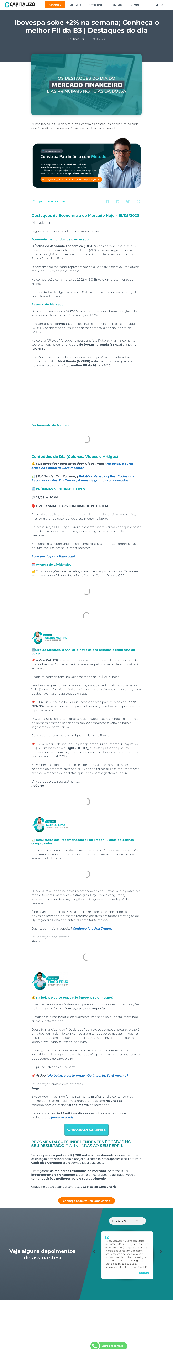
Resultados (116, 5)
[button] (107, 201)
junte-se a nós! (62, 1117)
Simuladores (95, 5)
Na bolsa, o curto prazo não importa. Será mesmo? (88, 1075)
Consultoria (55, 5)
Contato (135, 5)
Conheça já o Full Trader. (92, 928)
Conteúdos (75, 5)
